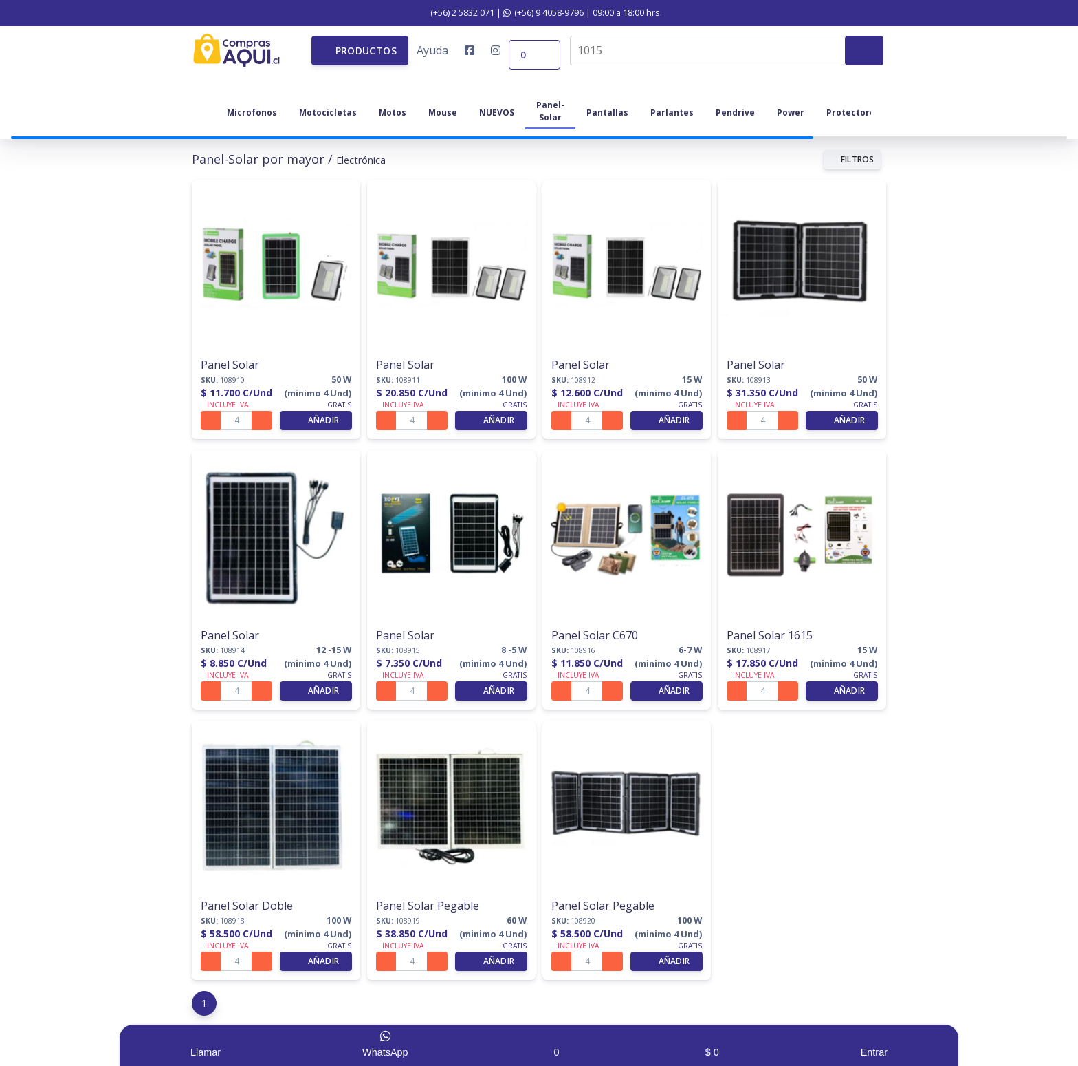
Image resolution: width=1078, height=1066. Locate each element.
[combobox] (707, 49)
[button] (359, 49)
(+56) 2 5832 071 (455, 12)
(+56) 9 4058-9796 (543, 12)
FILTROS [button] (852, 157)
